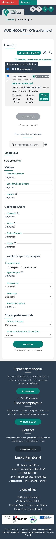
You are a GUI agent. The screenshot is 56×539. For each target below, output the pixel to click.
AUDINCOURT (32, 87)
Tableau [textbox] (9, 335)
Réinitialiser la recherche (28, 350)
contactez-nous (28, 449)
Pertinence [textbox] (10, 324)
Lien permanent (28, 125)
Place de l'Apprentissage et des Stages (28, 505)
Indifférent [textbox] (10, 286)
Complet (14, 267)
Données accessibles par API (33, 532)
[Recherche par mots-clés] (29, 144)
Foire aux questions (28, 472)
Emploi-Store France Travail (28, 509)
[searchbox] (28, 177)
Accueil (10, 19)
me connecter (28, 421)
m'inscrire (28, 391)
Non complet (30, 267)
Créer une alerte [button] (29, 52)
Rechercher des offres (28, 465)
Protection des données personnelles (28, 476)
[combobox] (28, 177)
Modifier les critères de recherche (33, 59)
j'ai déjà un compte (28, 398)
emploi (25, 2)
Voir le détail (44, 97)
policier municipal (22, 83)
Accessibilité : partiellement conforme (28, 480)
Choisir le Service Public (28, 501)
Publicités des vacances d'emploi (27, 469)
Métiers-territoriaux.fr (28, 497)
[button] (45, 144)
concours (8, 2)
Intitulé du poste (22, 69)
